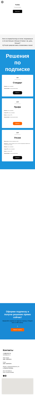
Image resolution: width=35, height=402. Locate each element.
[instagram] (5, 376)
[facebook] (4, 376)
